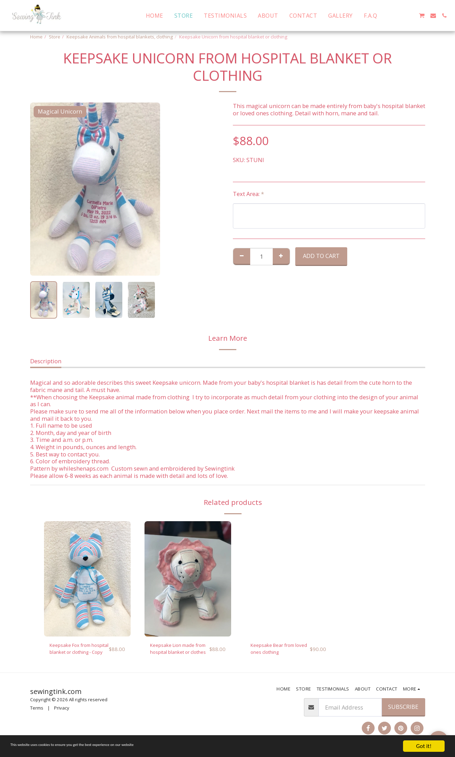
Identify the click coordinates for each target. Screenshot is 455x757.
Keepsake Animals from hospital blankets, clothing (120, 37)
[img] (87, 578)
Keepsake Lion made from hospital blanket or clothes (179, 650)
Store (54, 37)
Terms (36, 711)
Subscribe (403, 710)
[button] (388, 15)
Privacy (61, 711)
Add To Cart (321, 256)
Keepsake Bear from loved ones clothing (278, 650)
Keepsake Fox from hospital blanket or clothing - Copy (75, 650)
